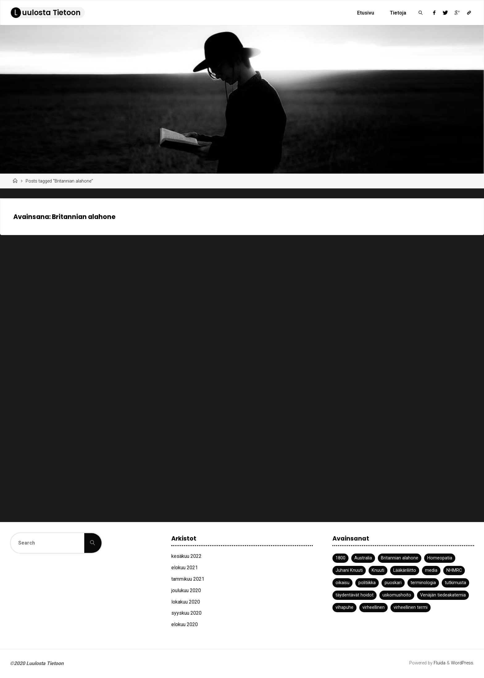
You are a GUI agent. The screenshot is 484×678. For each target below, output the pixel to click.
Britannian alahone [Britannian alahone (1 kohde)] (399, 558)
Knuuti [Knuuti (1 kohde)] (378, 570)
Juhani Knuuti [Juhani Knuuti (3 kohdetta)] (349, 570)
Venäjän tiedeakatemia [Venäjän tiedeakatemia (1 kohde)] (443, 595)
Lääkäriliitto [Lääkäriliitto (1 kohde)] (404, 570)
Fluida (438, 663)
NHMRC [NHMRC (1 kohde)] (454, 570)
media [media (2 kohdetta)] (431, 570)
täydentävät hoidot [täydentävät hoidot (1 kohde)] (354, 595)
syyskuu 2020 (186, 613)
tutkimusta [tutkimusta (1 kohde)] (455, 582)
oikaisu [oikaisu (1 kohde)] (342, 582)
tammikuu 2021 (187, 579)
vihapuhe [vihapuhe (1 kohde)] (344, 607)
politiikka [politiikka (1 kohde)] (367, 582)
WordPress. (462, 663)
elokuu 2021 (184, 568)
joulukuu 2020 (186, 590)
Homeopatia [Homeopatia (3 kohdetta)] (439, 558)
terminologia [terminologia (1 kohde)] (423, 582)
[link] (420, 12)
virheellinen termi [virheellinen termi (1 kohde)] (411, 607)
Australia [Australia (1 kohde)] (363, 558)
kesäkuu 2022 (186, 556)
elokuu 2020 (184, 624)
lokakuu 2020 (185, 602)
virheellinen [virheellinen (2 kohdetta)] (373, 607)
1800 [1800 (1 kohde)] (340, 558)
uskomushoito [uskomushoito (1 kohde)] (396, 595)
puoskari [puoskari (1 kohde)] (393, 582)
